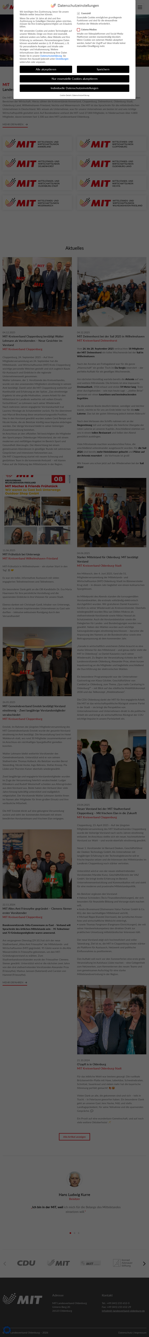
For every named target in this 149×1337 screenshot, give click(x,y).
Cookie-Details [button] (65, 93)
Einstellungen (62, 56)
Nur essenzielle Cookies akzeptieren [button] (75, 76)
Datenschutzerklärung (51, 53)
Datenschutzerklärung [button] (80, 93)
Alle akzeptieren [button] (46, 67)
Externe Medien (88, 27)
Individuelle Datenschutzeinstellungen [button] (74, 85)
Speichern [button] (103, 67)
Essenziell (85, 11)
